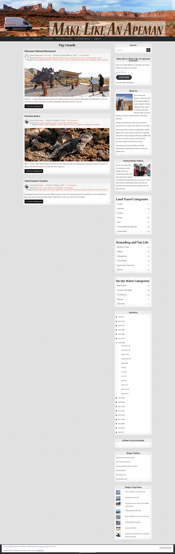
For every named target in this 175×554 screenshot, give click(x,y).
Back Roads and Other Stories (126, 457)
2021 (120, 338)
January (124, 393)
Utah (105, 58)
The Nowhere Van (122, 478)
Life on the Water (45, 190)
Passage (120, 299)
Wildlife (28, 61)
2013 (120, 423)
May (122, 376)
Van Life (120, 270)
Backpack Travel (122, 247)
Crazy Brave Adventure (123, 461)
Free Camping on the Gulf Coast (136, 491)
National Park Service (63, 58)
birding (36, 60)
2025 (120, 321)
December (124, 345)
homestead (80, 60)
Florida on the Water (124, 290)
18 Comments (73, 122)
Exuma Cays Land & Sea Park (45, 192)
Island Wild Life (77, 192)
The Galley (121, 304)
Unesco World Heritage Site (127, 227)
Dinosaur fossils (61, 60)
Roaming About (121, 470)
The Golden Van (121, 474)
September (125, 359)
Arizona (41, 125)
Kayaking (54, 127)
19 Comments (86, 55)
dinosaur (49, 60)
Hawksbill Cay (64, 192)
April (123, 380)
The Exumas (71, 190)
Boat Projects (122, 285)
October (124, 354)
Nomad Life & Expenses (125, 265)
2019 (120, 398)
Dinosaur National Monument (42, 51)
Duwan (41, 122)
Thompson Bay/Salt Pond (133, 510)
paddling (85, 127)
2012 (120, 428)
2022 (120, 334)
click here (122, 189)
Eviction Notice (33, 118)
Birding (41, 58)
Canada (119, 204)
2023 (120, 330)
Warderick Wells (99, 192)
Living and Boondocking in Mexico (127, 466)
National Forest (73, 127)
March (123, 385)
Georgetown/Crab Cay (132, 497)
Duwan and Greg (45, 55)
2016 (120, 410)
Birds (42, 60)
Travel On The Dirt (81, 58)
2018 (120, 402)
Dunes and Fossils (131, 527)
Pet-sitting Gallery (64, 39)
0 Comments (72, 188)
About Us (36, 39)
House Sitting (122, 261)
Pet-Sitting (48, 39)
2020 (120, 343)
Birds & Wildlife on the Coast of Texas (137, 516)
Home (27, 39)
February (124, 389)
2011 (120, 432)
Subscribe (124, 77)
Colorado (49, 58)
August (123, 363)
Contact (97, 39)
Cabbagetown (122, 256)
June (122, 372)
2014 (120, 419)
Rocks (106, 60)
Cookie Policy (40, 550)
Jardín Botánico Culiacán (133, 521)
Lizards (88, 60)
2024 (120, 326)
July (122, 367)
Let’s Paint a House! (82, 39)
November (124, 350)
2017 (120, 406)
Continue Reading (35, 108)
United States (96, 58)
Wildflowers (94, 127)
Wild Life (28, 194)
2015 (120, 415)
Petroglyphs (98, 60)
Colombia (120, 208)
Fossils (71, 60)
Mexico (119, 217)
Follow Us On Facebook (133, 440)
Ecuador (120, 213)
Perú (118, 222)
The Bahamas (59, 190)
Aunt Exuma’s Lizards (37, 183)
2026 (120, 317)
